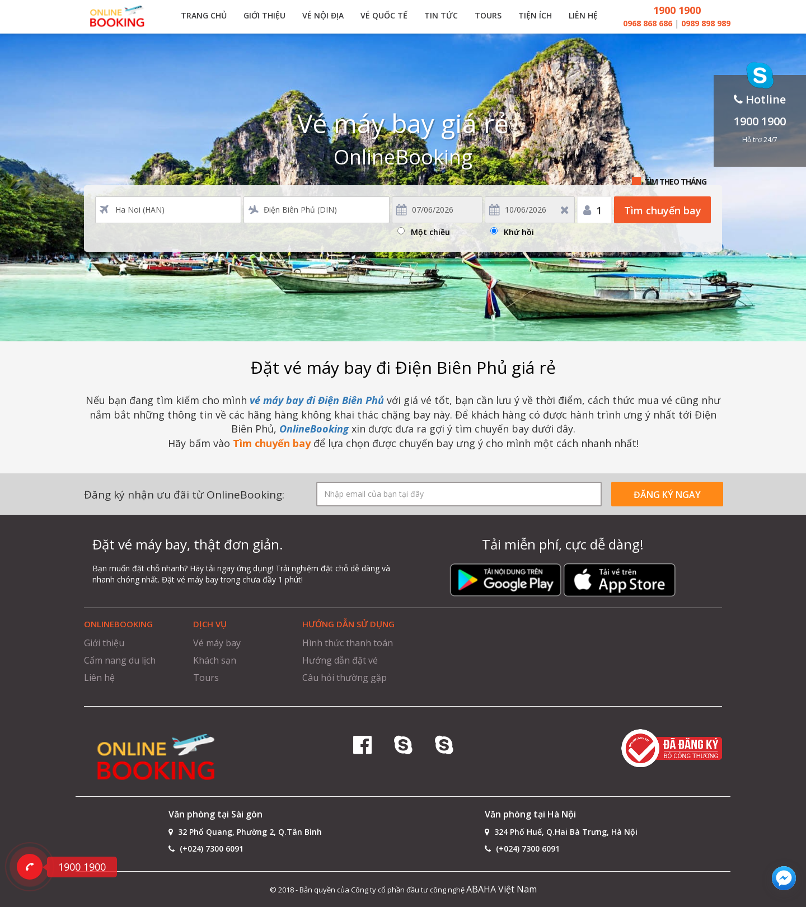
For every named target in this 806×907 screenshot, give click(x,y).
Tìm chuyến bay (662, 210)
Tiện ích (535, 15)
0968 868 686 (648, 23)
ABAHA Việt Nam (501, 889)
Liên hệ (583, 15)
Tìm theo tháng (675, 181)
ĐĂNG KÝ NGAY (667, 494)
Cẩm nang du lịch (120, 660)
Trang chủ (204, 15)
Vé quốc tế (383, 15)
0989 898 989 (705, 23)
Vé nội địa (323, 15)
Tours (488, 15)
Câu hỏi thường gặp (344, 677)
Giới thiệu (264, 15)
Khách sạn (214, 660)
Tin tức (441, 15)
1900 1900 (677, 10)
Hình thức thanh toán (347, 643)
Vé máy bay (217, 643)
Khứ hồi (519, 230)
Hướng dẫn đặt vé (340, 660)
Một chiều (430, 230)
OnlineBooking (314, 428)
